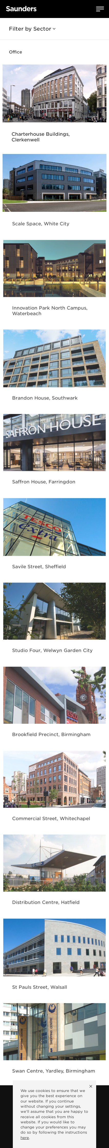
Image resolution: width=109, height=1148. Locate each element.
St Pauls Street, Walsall (41, 988)
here (25, 1138)
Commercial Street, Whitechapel (51, 819)
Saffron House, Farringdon (45, 482)
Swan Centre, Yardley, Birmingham (54, 1071)
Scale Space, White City (42, 224)
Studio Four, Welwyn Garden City (52, 651)
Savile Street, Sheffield (40, 567)
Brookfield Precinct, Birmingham (51, 735)
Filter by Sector (32, 29)
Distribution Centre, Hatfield (46, 903)
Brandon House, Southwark (46, 398)
